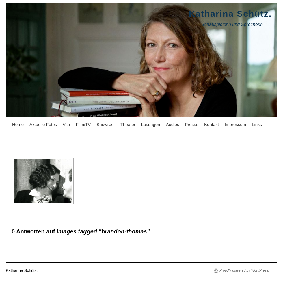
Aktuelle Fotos (43, 124)
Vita (66, 124)
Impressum (235, 124)
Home (18, 124)
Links (257, 124)
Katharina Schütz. (230, 13)
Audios (172, 124)
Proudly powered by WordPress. (244, 270)
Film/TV (83, 124)
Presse (191, 124)
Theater (127, 124)
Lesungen (150, 124)
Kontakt (211, 124)
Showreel (105, 124)
